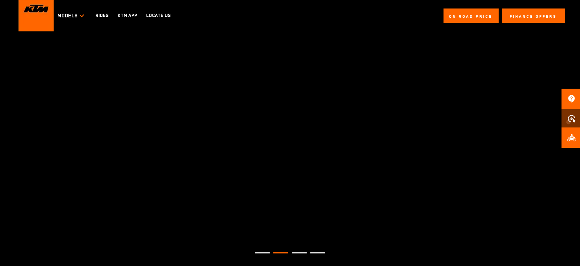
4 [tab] (314, 256)
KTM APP (127, 15)
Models (71, 15)
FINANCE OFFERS (533, 16)
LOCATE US (158, 15)
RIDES (102, 15)
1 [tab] (258, 256)
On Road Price (470, 16)
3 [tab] (295, 256)
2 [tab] (277, 256)
